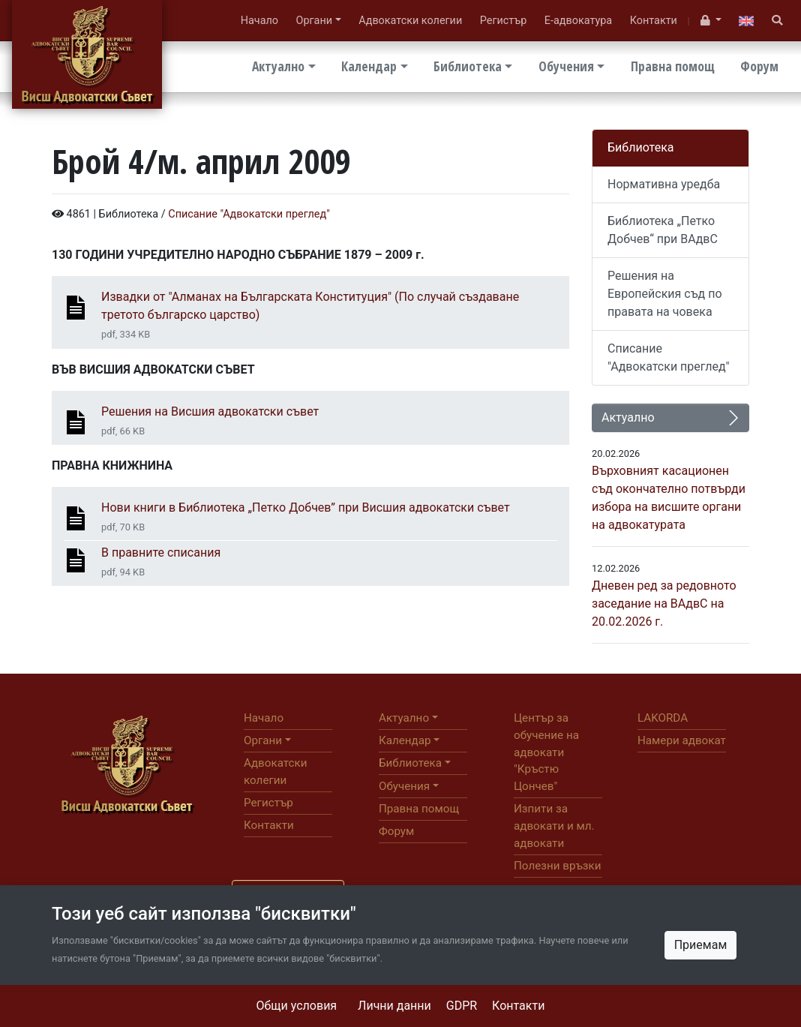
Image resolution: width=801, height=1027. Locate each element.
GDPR (461, 1005)
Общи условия (297, 1005)
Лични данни (394, 1005)
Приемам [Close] (701, 945)
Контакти (518, 1005)
